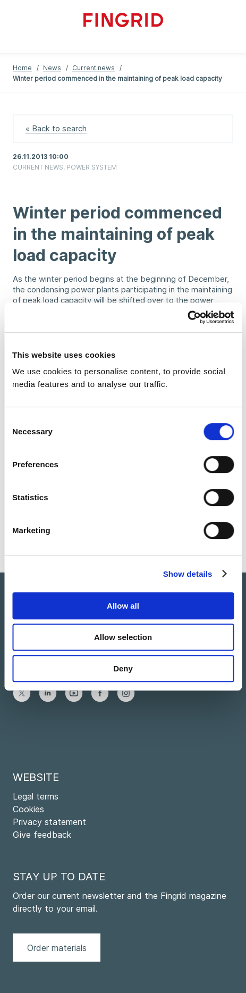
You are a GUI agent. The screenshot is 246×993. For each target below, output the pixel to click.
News (52, 68)
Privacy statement (49, 822)
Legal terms (35, 796)
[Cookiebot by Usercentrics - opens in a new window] (187, 317)
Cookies (28, 809)
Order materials (57, 947)
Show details (188, 573)
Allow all (123, 605)
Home (22, 68)
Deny (123, 668)
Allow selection (123, 637)
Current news (93, 68)
